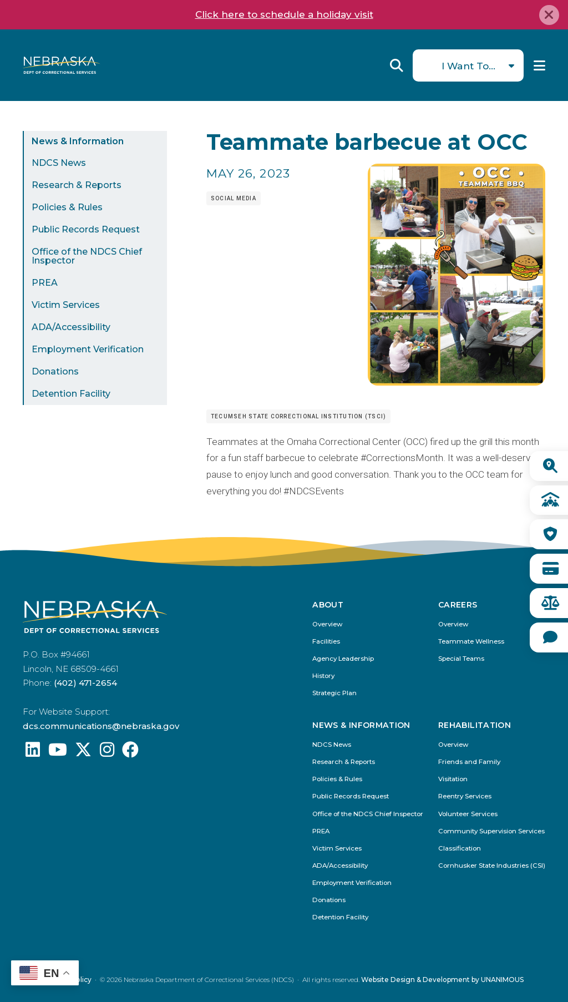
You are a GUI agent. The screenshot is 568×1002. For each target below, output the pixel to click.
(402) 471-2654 (85, 682)
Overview (327, 624)
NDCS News (59, 163)
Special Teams (461, 658)
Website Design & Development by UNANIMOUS (442, 979)
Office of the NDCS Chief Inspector (87, 256)
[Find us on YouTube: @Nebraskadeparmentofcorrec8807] (57, 752)
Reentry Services (464, 796)
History (323, 676)
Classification (459, 848)
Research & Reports (76, 185)
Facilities (326, 641)
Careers (457, 605)
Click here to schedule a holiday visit (284, 14)
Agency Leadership (343, 658)
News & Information (78, 141)
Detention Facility (71, 393)
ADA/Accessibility (71, 327)
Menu (539, 65)
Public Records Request (86, 229)
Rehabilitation (474, 725)
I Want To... (468, 66)
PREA (45, 282)
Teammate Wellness (471, 641)
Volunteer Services (468, 814)
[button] (456, 382)
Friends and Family (469, 762)
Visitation (453, 779)
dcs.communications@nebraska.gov (101, 726)
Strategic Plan (334, 693)
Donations (55, 371)
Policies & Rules (67, 207)
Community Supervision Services (491, 831)
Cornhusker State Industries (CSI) (491, 865)
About (327, 605)
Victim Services (66, 305)
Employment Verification (88, 349)
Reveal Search (396, 65)
